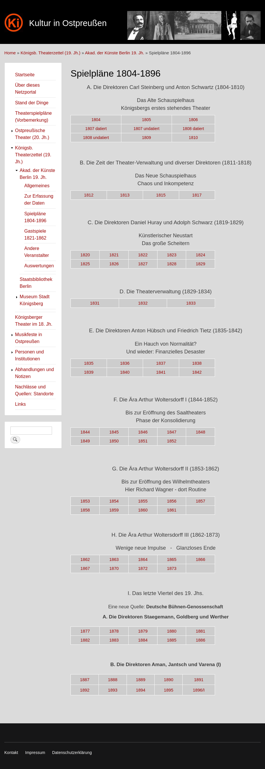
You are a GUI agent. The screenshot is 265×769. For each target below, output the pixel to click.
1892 (85, 690)
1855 (143, 501)
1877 (85, 631)
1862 (85, 559)
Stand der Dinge (32, 102)
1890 (168, 679)
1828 (172, 264)
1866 (200, 559)
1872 (143, 568)
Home (10, 53)
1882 (85, 640)
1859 (114, 510)
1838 (197, 363)
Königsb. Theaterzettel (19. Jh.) (50, 53)
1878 (114, 631)
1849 (85, 441)
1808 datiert (193, 128)
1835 (89, 363)
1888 (113, 679)
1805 (146, 119)
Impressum (35, 753)
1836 (125, 363)
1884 (143, 640)
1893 (113, 690)
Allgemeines (36, 185)
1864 (143, 559)
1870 (114, 568)
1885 (172, 640)
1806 (193, 119)
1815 (161, 195)
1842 (197, 372)
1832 (143, 303)
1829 (200, 264)
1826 (114, 264)
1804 (96, 119)
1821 (114, 255)
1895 (168, 690)
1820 (85, 255)
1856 (172, 501)
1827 (143, 264)
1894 (140, 690)
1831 (95, 303)
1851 (143, 441)
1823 (172, 255)
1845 (114, 432)
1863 (114, 559)
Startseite (25, 74)
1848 (200, 432)
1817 (197, 195)
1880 (172, 631)
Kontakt (11, 753)
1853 (85, 501)
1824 (200, 255)
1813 (125, 195)
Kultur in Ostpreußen (68, 23)
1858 (85, 510)
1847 (172, 432)
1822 (143, 255)
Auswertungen (39, 265)
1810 (193, 137)
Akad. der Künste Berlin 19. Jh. (114, 53)
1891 (198, 679)
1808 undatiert (96, 137)
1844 (85, 432)
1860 (143, 510)
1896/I (199, 690)
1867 (85, 568)
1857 (200, 501)
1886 (200, 640)
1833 (191, 303)
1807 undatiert (147, 128)
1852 (172, 441)
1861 (172, 510)
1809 (146, 137)
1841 (161, 372)
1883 (114, 640)
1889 (140, 679)
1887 (85, 679)
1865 (172, 559)
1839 (89, 372)
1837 (161, 363)
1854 (114, 501)
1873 (172, 568)
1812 (89, 195)
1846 (143, 432)
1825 (85, 264)
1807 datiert (96, 128)
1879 (143, 631)
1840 (125, 372)
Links (20, 404)
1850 (114, 441)
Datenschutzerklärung (72, 753)
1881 (200, 631)
